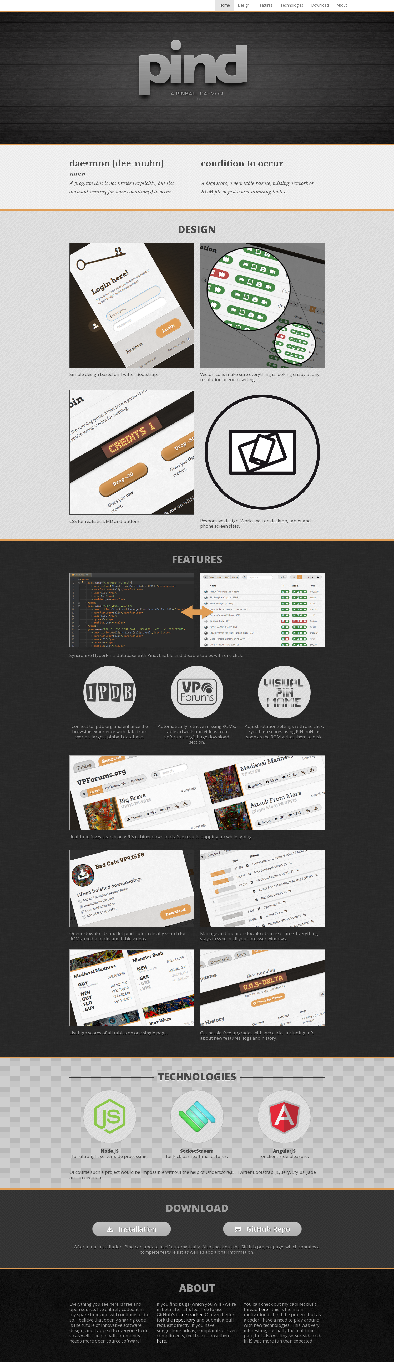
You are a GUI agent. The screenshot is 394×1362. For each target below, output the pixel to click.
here (161, 1341)
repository (184, 1320)
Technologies (291, 5)
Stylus (298, 1172)
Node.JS (110, 1151)
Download (320, 5)
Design (244, 5)
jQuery (283, 1172)
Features (264, 5)
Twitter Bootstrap (255, 1172)
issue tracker (189, 1315)
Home (224, 5)
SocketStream (197, 1151)
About (342, 5)
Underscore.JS (220, 1172)
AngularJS (284, 1151)
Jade (311, 1172)
